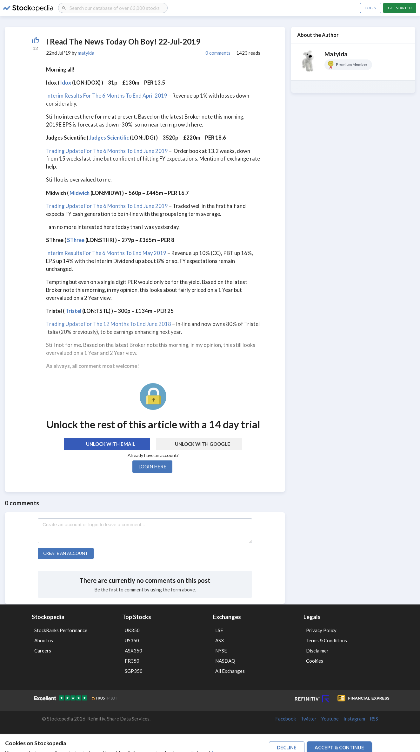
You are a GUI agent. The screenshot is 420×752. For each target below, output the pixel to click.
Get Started (399, 7)
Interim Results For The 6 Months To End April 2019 (106, 96)
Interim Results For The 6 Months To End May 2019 (106, 253)
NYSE (221, 650)
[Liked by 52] (35, 43)
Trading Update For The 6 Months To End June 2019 (107, 151)
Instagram (354, 718)
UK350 (132, 630)
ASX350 (133, 650)
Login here (152, 466)
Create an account (65, 553)
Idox (65, 82)
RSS (374, 718)
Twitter (309, 718)
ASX (219, 640)
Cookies (314, 661)
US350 (132, 640)
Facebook (285, 718)
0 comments (217, 53)
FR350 (132, 661)
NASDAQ (225, 661)
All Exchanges (230, 671)
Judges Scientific (109, 138)
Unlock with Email (110, 444)
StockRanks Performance (60, 630)
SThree (75, 240)
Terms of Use (292, 737)
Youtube (330, 718)
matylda (86, 53)
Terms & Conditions (326, 640)
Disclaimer (317, 650)
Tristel (73, 311)
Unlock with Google (202, 444)
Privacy (312, 737)
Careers (42, 650)
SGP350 (134, 671)
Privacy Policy (321, 630)
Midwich (80, 193)
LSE (219, 630)
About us (43, 640)
